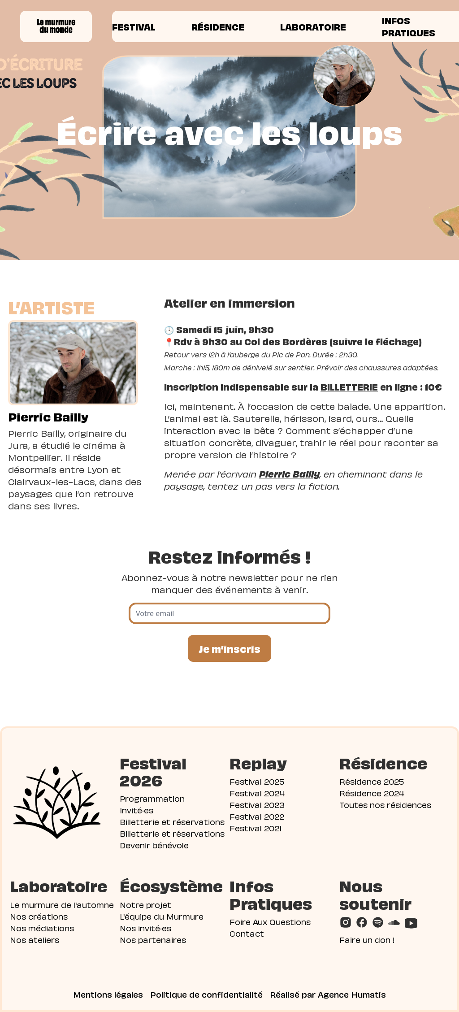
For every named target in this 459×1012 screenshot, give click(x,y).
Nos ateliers (34, 939)
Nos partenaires (153, 939)
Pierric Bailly (48, 416)
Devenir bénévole (154, 844)
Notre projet (145, 904)
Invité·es (136, 809)
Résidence (217, 26)
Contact (247, 932)
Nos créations (39, 915)
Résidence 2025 (371, 780)
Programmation (152, 798)
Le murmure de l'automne (62, 904)
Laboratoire (313, 26)
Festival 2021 (255, 827)
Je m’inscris (229, 648)
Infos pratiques (408, 26)
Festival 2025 (257, 780)
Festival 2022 (257, 815)
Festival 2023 (257, 804)
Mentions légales (108, 994)
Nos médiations (42, 927)
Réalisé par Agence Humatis (328, 994)
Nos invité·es (145, 927)
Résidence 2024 (371, 792)
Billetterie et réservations (172, 821)
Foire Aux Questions (270, 921)
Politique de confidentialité (206, 994)
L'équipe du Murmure (162, 915)
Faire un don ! (367, 939)
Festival (134, 26)
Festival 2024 (257, 792)
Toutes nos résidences (385, 804)
